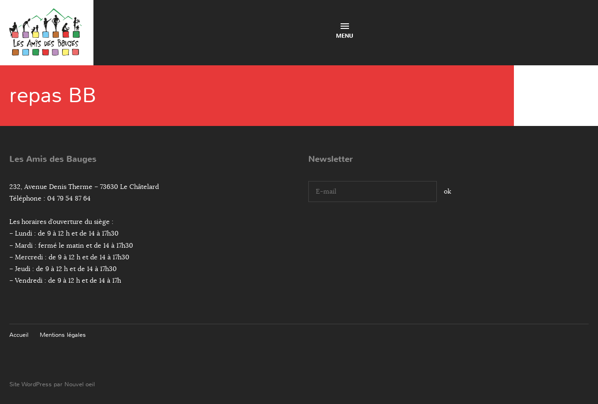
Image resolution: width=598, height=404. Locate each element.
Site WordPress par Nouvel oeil (52, 384)
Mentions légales (63, 335)
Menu (344, 31)
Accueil (18, 335)
